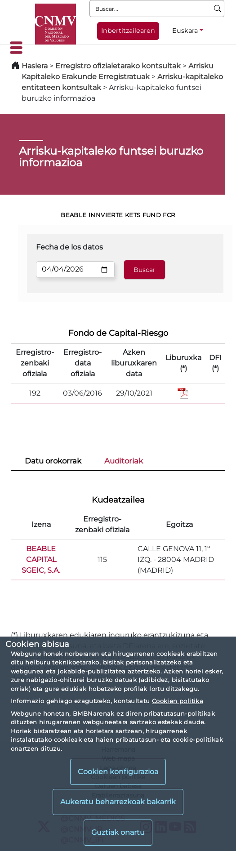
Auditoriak (123, 460)
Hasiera (35, 66)
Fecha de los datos (69, 247)
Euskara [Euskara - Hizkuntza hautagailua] (185, 31)
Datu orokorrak (53, 460)
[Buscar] (217, 8)
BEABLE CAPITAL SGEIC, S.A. (41, 559)
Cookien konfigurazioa (118, 771)
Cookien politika (177, 700)
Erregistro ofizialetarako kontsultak (118, 66)
